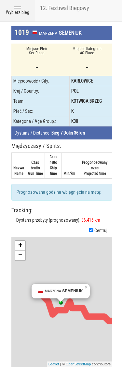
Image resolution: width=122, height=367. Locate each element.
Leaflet (53, 364)
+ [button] (20, 246)
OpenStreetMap (78, 364)
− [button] (20, 255)
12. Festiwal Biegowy (64, 8)
